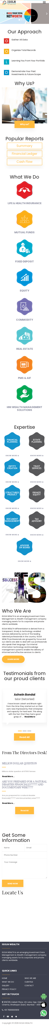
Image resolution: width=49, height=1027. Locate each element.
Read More (30, 716)
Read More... (8, 776)
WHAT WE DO (8, 982)
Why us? (24, 124)
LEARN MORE (13, 659)
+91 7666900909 (11, 1010)
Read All (24, 810)
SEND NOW (12, 883)
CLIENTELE (29, 982)
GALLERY (5, 985)
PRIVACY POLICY (9, 989)
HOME (4, 978)
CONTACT (29, 985)
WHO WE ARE (30, 978)
